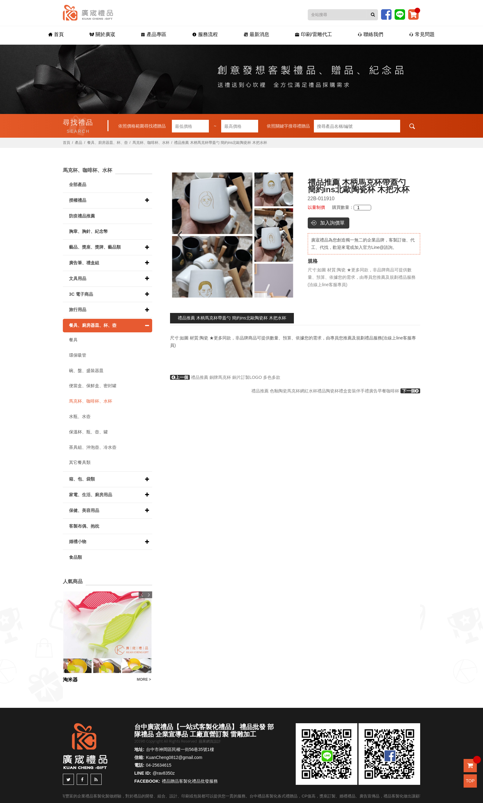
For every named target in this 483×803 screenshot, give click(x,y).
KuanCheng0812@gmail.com (174, 757)
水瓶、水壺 (80, 416)
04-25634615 (159, 765)
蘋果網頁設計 (210, 741)
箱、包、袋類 (82, 479)
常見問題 (422, 34)
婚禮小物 (77, 541)
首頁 (56, 34)
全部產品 (77, 184)
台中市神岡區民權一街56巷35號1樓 (180, 749)
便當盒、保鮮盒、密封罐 (92, 385)
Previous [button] (177, 235)
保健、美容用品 (84, 510)
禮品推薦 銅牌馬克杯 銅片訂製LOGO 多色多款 (225, 377)
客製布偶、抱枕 (84, 526)
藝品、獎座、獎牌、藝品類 (95, 247)
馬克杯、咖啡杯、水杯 (150, 142)
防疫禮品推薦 (82, 215)
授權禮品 (77, 200)
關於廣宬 (102, 34)
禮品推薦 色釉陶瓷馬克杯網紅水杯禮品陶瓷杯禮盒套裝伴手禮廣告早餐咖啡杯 (335, 390)
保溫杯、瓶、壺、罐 (88, 431)
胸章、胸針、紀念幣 (88, 231)
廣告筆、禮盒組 (84, 262)
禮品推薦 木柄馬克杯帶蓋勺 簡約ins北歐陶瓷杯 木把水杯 (232, 317)
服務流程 (205, 34)
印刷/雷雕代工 (313, 34)
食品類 (75, 557)
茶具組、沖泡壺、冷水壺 (92, 447)
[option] (232, 235)
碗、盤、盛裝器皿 (86, 370)
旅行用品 (77, 309)
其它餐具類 (80, 462)
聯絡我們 (370, 34)
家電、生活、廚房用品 (90, 494)
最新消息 (256, 34)
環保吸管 (77, 355)
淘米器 (70, 679)
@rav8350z (163, 773)
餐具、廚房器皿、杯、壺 (107, 142)
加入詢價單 (332, 222)
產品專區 (153, 34)
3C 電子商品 (81, 294)
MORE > (144, 679)
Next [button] (288, 235)
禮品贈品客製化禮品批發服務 (190, 781)
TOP (470, 780)
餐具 (73, 339)
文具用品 (77, 278)
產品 (78, 142)
